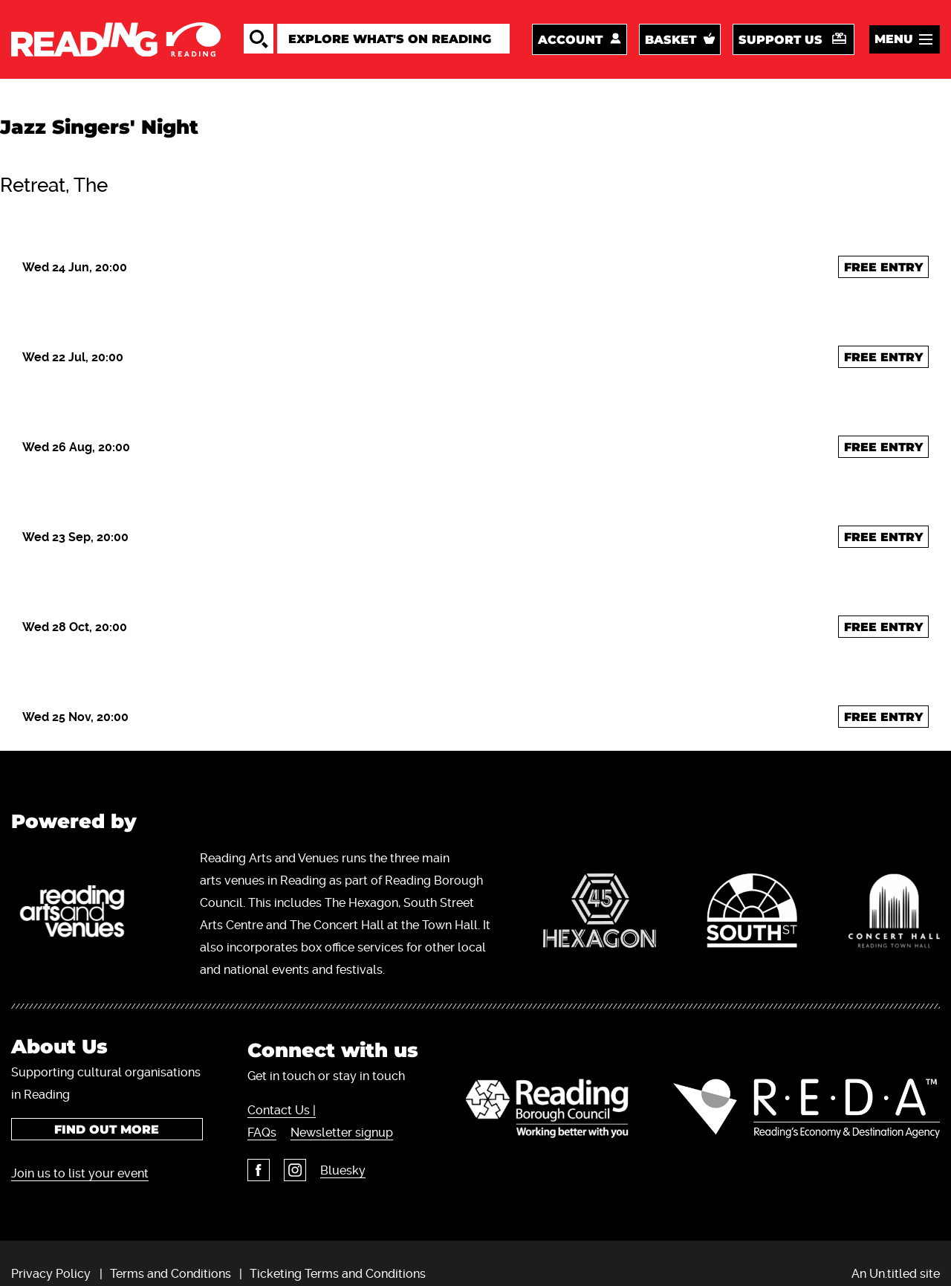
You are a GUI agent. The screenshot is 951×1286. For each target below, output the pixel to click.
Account (570, 40)
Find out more (106, 1129)
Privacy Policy (51, 1274)
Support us (780, 40)
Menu (893, 39)
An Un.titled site (895, 1274)
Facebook (258, 1170)
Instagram (295, 1170)
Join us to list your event (80, 1173)
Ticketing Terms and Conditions (338, 1274)
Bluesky (343, 1170)
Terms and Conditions (170, 1274)
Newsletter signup (342, 1132)
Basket (670, 40)
